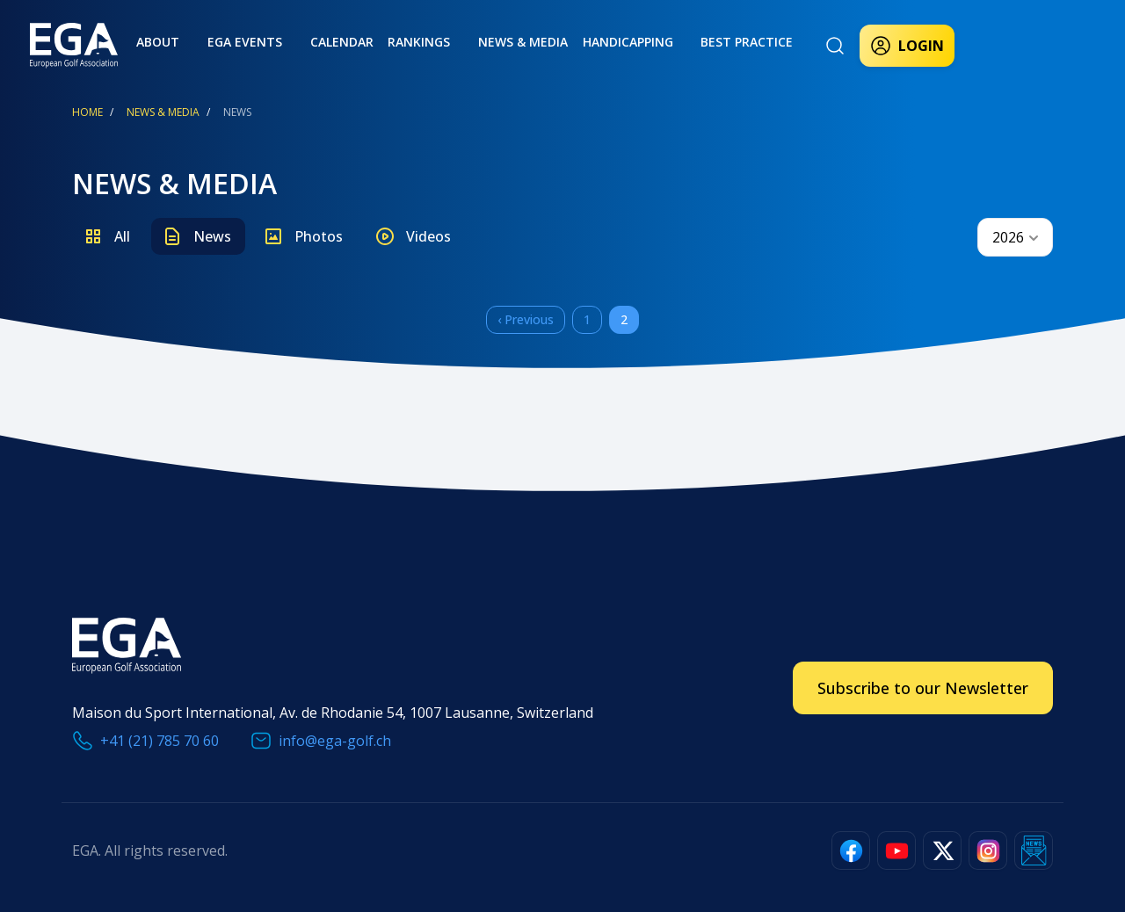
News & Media (465, 41)
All (122, 236)
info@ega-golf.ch (335, 740)
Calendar (305, 41)
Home (87, 112)
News (212, 236)
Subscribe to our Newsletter (922, 687)
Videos (428, 236)
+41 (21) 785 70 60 (159, 740)
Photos (318, 236)
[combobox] (1015, 237)
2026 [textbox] (1008, 237)
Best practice (667, 41)
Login (907, 45)
